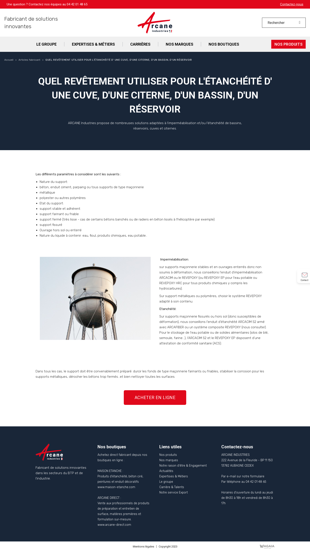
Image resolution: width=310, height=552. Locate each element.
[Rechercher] (284, 23)
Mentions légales (143, 546)
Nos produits (168, 455)
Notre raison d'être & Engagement (183, 465)
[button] (155, 397)
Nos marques (168, 460)
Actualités (166, 471)
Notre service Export (173, 492)
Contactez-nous (291, 4)
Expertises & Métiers (173, 476)
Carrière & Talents (171, 487)
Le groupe (166, 482)
